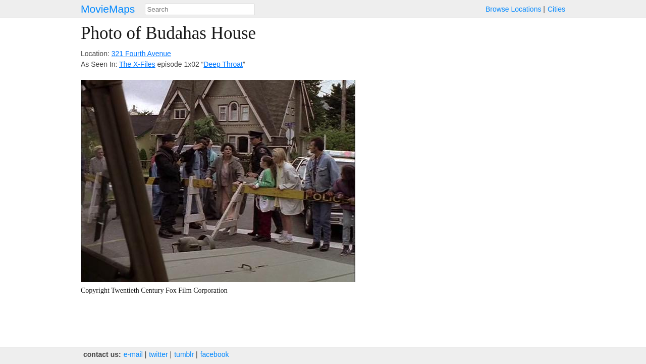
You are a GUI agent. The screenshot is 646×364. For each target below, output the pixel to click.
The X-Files (137, 64)
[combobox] (200, 9)
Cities (556, 9)
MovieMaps (108, 9)
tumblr (184, 354)
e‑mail (133, 354)
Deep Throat (223, 64)
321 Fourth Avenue (141, 54)
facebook (214, 354)
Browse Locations (514, 9)
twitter (158, 354)
